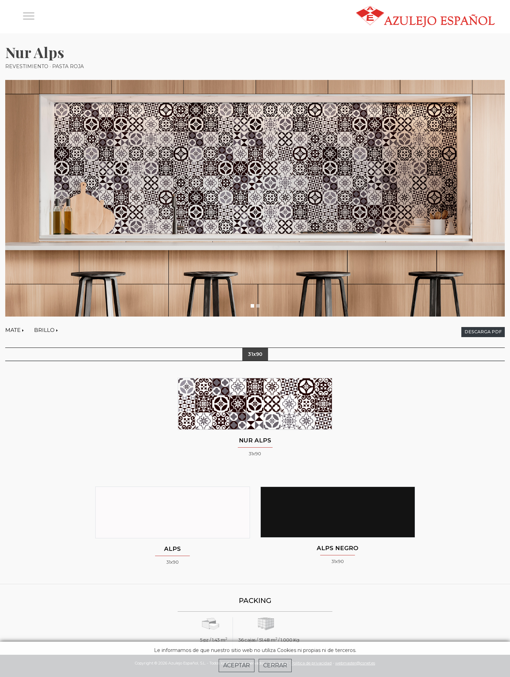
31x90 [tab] (255, 354)
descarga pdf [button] (483, 331)
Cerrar (275, 665)
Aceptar (236, 665)
